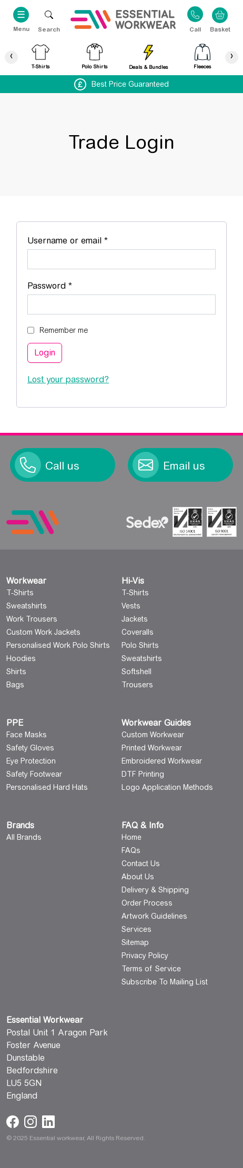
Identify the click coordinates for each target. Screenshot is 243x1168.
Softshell (136, 671)
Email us (184, 466)
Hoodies (21, 658)
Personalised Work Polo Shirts (58, 645)
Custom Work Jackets (43, 632)
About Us (138, 876)
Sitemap (135, 942)
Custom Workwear (153, 734)
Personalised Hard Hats (47, 787)
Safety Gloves (30, 748)
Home (131, 837)
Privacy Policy (145, 955)
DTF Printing (143, 774)
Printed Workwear (152, 748)
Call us (62, 466)
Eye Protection (31, 761)
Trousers (137, 685)
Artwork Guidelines (154, 916)
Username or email (85, 239)
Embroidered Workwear (162, 761)
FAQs (131, 850)
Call (195, 29)
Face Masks (26, 734)
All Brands (24, 837)
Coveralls (138, 632)
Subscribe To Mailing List (165, 982)
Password (67, 284)
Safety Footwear (34, 774)
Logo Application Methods (167, 787)
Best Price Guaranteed (130, 84)
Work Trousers (31, 619)
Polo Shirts (140, 645)
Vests (131, 606)
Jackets (135, 619)
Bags (15, 685)
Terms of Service (151, 968)
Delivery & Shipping (155, 890)
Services (136, 929)
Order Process (147, 903)
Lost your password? (68, 379)
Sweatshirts (26, 606)
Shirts (16, 671)
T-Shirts (20, 592)
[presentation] (11, 57)
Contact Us (141, 863)
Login (44, 353)
